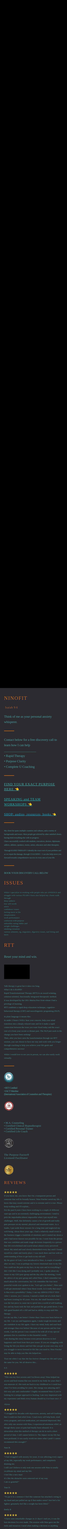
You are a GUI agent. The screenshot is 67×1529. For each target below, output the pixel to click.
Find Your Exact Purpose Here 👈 (29, 786)
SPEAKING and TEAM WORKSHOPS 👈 (22, 801)
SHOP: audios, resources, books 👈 (30, 814)
